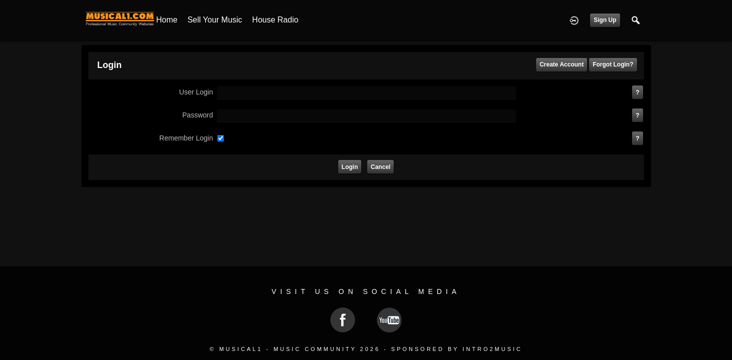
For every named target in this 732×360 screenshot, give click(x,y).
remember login (186, 138)
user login (196, 92)
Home (167, 20)
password (197, 115)
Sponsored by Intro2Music (457, 349)
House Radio (275, 20)
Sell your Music (214, 20)
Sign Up (605, 20)
